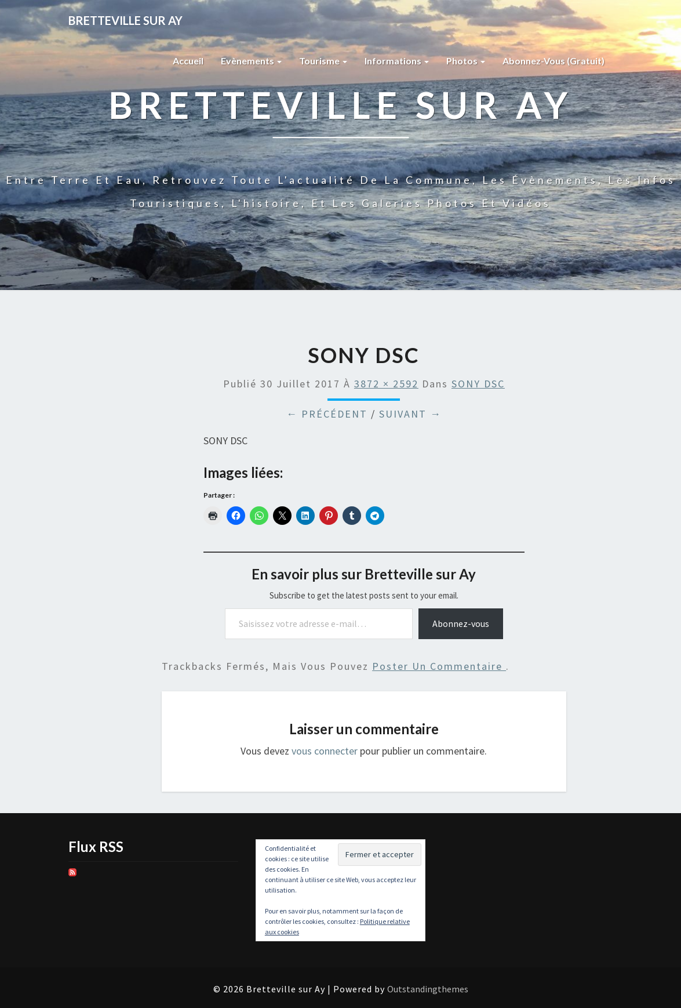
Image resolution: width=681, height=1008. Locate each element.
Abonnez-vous (460, 623)
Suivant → (410, 413)
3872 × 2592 (386, 383)
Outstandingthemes (427, 989)
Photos (465, 60)
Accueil (188, 60)
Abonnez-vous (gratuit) (553, 60)
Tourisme (323, 60)
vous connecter (325, 750)
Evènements (251, 60)
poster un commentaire (439, 666)
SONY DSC (478, 383)
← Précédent (326, 413)
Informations (397, 60)
